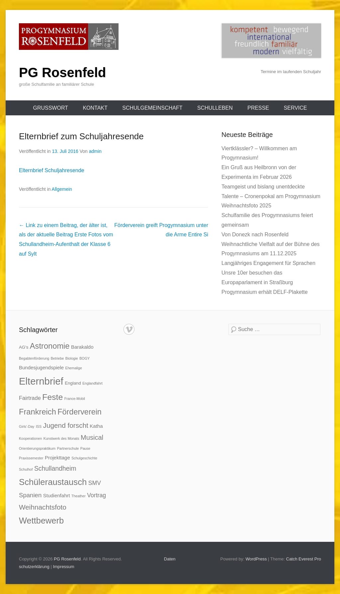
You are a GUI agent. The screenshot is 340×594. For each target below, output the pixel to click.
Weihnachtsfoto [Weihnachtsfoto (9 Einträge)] (42, 507)
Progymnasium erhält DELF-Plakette (264, 292)
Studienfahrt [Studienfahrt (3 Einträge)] (56, 495)
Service (295, 108)
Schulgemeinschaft (152, 108)
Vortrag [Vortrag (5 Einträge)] (96, 495)
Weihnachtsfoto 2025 (246, 205)
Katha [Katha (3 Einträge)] (96, 426)
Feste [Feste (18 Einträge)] (52, 397)
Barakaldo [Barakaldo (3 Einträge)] (82, 347)
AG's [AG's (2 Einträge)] (23, 347)
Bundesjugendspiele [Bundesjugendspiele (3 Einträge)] (41, 367)
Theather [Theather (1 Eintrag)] (78, 496)
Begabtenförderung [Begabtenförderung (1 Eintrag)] (34, 358)
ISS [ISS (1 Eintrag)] (39, 426)
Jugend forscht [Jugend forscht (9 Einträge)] (65, 425)
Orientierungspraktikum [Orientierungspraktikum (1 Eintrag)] (37, 448)
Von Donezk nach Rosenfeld (255, 234)
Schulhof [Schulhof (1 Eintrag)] (26, 469)
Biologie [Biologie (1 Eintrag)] (71, 358)
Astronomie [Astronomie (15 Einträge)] (50, 346)
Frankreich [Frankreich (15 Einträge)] (37, 412)
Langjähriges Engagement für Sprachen (268, 263)
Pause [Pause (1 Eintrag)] (85, 448)
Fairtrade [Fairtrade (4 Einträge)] (30, 398)
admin (95, 151)
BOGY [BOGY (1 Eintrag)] (84, 358)
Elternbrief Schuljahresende (51, 170)
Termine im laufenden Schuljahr (291, 71)
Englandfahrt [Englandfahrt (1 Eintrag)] (92, 383)
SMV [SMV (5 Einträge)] (94, 483)
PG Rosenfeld (62, 72)
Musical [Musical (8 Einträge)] (92, 437)
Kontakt (95, 108)
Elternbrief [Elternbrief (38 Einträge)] (41, 381)
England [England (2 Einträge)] (73, 383)
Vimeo (129, 329)
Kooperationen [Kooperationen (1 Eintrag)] (30, 438)
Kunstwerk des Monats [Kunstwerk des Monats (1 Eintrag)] (61, 438)
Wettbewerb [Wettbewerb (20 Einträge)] (41, 520)
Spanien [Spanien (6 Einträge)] (30, 495)
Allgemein (62, 189)
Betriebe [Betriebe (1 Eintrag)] (57, 358)
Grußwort (50, 108)
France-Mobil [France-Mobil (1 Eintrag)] (74, 399)
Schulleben (215, 108)
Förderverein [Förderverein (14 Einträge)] (79, 412)
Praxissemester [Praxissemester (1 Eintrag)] (31, 458)
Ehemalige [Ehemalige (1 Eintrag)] (73, 368)
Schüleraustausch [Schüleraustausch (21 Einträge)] (53, 482)
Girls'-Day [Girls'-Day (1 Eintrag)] (26, 426)
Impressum (63, 566)
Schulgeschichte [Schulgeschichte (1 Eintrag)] (84, 458)
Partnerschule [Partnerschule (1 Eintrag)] (68, 448)
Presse (258, 108)
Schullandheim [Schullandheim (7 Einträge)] (55, 468)
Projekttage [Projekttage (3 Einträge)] (57, 457)
